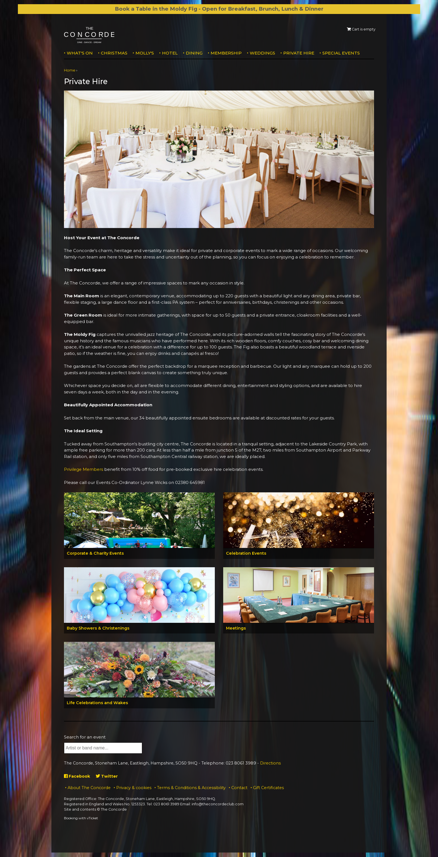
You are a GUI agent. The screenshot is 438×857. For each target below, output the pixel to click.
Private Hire (298, 53)
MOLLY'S (144, 53)
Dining (194, 53)
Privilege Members (84, 469)
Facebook (78, 776)
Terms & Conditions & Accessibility (191, 787)
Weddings (262, 53)
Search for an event (85, 737)
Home (69, 70)
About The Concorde (89, 787)
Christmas (114, 53)
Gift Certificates (268, 787)
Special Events (341, 53)
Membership (226, 53)
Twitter (108, 776)
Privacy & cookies (133, 787)
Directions (270, 763)
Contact (239, 787)
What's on (80, 53)
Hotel (170, 53)
